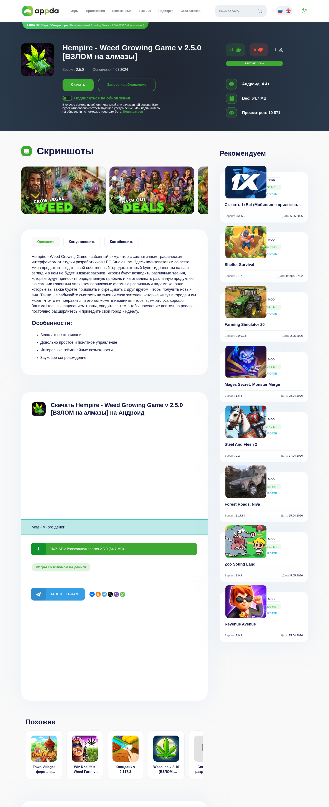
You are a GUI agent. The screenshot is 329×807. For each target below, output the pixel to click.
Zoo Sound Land (240, 564)
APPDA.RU (33, 25)
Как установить (82, 242)
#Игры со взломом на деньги (61, 567)
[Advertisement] (114, 472)
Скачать (78, 84)
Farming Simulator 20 (245, 324)
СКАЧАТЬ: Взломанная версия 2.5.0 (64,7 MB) (87, 549)
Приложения (95, 11)
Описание (45, 242)
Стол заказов (190, 11)
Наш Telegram (64, 594)
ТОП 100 (145, 11)
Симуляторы (59, 25)
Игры (75, 11)
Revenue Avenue (240, 624)
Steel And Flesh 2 (241, 444)
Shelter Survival (239, 264)
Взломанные (122, 11)
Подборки (166, 11)
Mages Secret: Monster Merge (252, 384)
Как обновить (121, 242)
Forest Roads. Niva (242, 504)
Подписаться (133, 111)
